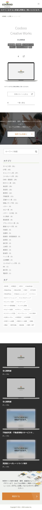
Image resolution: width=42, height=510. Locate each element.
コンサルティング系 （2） (12, 263)
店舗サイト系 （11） (10, 200)
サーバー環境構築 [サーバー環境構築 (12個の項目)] (10, 305)
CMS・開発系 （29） (10, 180)
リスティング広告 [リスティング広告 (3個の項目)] (10, 313)
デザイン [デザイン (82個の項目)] (19, 309)
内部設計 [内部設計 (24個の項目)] (19, 317)
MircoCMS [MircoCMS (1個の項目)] (18, 290)
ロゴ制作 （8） (8, 216)
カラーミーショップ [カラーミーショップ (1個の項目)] (11, 298)
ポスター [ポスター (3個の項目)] (27, 309)
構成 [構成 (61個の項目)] (6, 325)
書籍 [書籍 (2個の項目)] (31, 321)
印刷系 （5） (7, 230)
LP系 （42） (7, 169)
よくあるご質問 (9, 486)
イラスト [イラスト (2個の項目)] (33, 294)
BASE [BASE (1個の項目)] (6, 286)
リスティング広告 (22, 47)
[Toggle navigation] (38, 3)
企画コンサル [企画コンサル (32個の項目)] (9, 317)
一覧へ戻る (16, 103)
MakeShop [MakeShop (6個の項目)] (8, 290)
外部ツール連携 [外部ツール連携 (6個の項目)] (9, 321)
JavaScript (11, 45)
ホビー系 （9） (8, 210)
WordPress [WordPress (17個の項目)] (8, 294)
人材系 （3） (7, 246)
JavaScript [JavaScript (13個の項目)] (29, 286)
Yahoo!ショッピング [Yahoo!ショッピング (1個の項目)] (21, 294)
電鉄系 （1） (7, 273)
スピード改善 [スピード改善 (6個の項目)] (9, 309)
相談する (16, 496)
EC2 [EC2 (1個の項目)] (21, 286)
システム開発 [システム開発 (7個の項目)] (23, 305)
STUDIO (18, 45)
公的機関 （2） (8, 260)
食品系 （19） (8, 186)
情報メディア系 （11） (11, 203)
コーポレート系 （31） (11, 176)
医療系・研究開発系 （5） (12, 236)
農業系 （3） (7, 250)
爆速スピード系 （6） (10, 226)
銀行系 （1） (7, 270)
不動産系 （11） (8, 196)
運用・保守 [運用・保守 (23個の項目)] (31, 325)
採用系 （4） (7, 240)
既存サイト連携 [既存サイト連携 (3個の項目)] (22, 321)
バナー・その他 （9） (10, 213)
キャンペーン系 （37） (11, 173)
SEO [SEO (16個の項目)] (26, 290)
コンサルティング (28, 45)
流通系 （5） (7, 233)
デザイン (12, 47)
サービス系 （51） (9, 166)
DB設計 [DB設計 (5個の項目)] (14, 286)
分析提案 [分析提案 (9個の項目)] (27, 317)
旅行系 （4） (7, 243)
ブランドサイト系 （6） (11, 223)
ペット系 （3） (8, 256)
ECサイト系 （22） (9, 183)
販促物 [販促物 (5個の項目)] (22, 325)
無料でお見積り (21, 134)
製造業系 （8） (8, 220)
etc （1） (6, 266)
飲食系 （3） (7, 253)
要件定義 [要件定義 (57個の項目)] (13, 325)
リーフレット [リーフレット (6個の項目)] (23, 313)
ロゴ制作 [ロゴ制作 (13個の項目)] (33, 313)
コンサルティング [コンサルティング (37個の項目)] (25, 298)
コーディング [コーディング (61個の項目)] (22, 302)
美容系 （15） (8, 190)
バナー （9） (7, 206)
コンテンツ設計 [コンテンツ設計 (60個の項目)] (9, 302)
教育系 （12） (8, 193)
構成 (30, 47)
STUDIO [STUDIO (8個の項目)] (33, 290)
